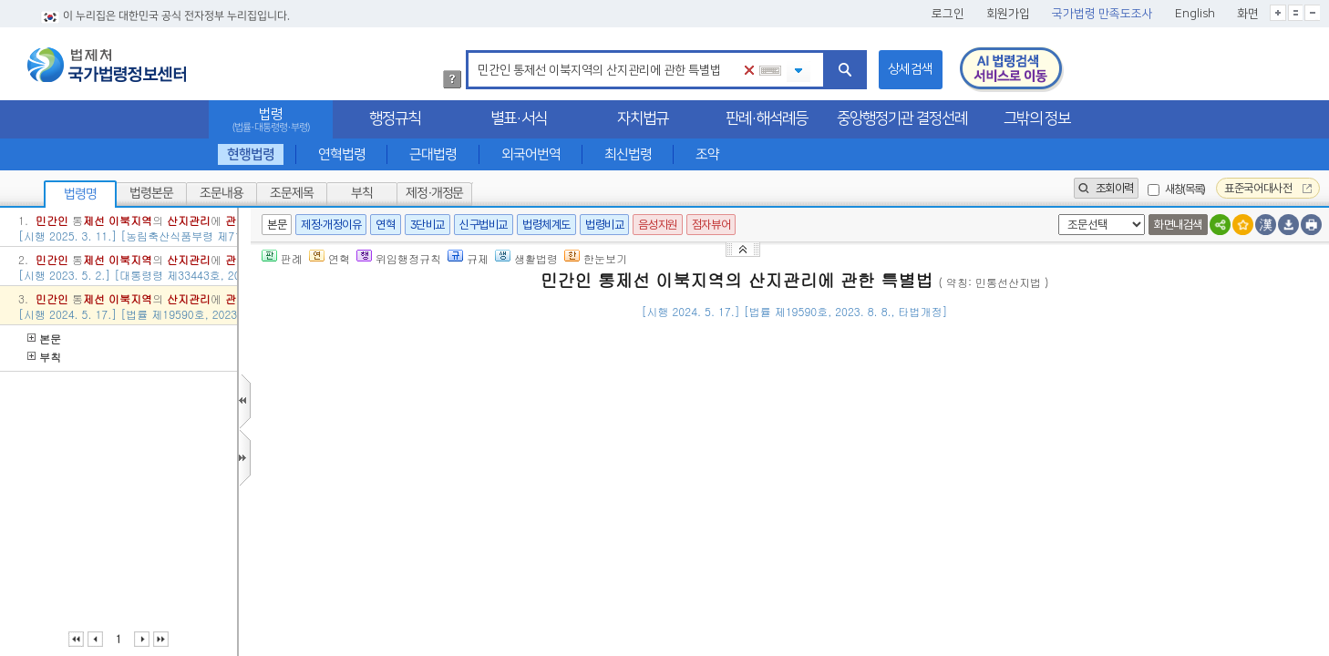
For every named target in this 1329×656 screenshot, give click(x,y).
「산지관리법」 (439, 509)
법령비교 (604, 224)
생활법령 (526, 258)
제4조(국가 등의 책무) (379, 619)
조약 (707, 154)
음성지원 (657, 224)
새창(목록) (1185, 189)
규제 (468, 258)
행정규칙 (394, 118)
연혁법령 (342, 154)
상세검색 (910, 69)
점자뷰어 (711, 224)
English (1195, 13)
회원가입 (1008, 13)
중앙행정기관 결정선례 (902, 118)
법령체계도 (546, 224)
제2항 (893, 487)
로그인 (948, 13)
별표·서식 (518, 118)
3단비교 (427, 224)
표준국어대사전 (1268, 188)
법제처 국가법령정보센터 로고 (106, 64)
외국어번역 (531, 154)
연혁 (385, 224)
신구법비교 (483, 224)
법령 (271, 120)
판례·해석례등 (767, 118)
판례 (282, 258)
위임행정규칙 (398, 258)
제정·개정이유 (331, 224)
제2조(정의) (351, 464)
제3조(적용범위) (363, 576)
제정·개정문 (434, 193)
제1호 (531, 509)
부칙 (362, 193)
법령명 (80, 194)
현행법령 (250, 154)
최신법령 (628, 154)
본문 (44, 338)
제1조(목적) (351, 398)
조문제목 (292, 193)
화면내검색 (1178, 224)
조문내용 (221, 193)
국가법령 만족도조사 (1102, 13)
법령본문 (151, 193)
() (1179, 338)
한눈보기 (595, 258)
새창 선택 (1055, 214)
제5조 (862, 487)
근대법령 (433, 154)
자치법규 (642, 118)
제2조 (500, 509)
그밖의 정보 (1037, 118)
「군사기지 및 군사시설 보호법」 (753, 487)
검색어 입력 (474, 53)
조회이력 (1106, 188)
